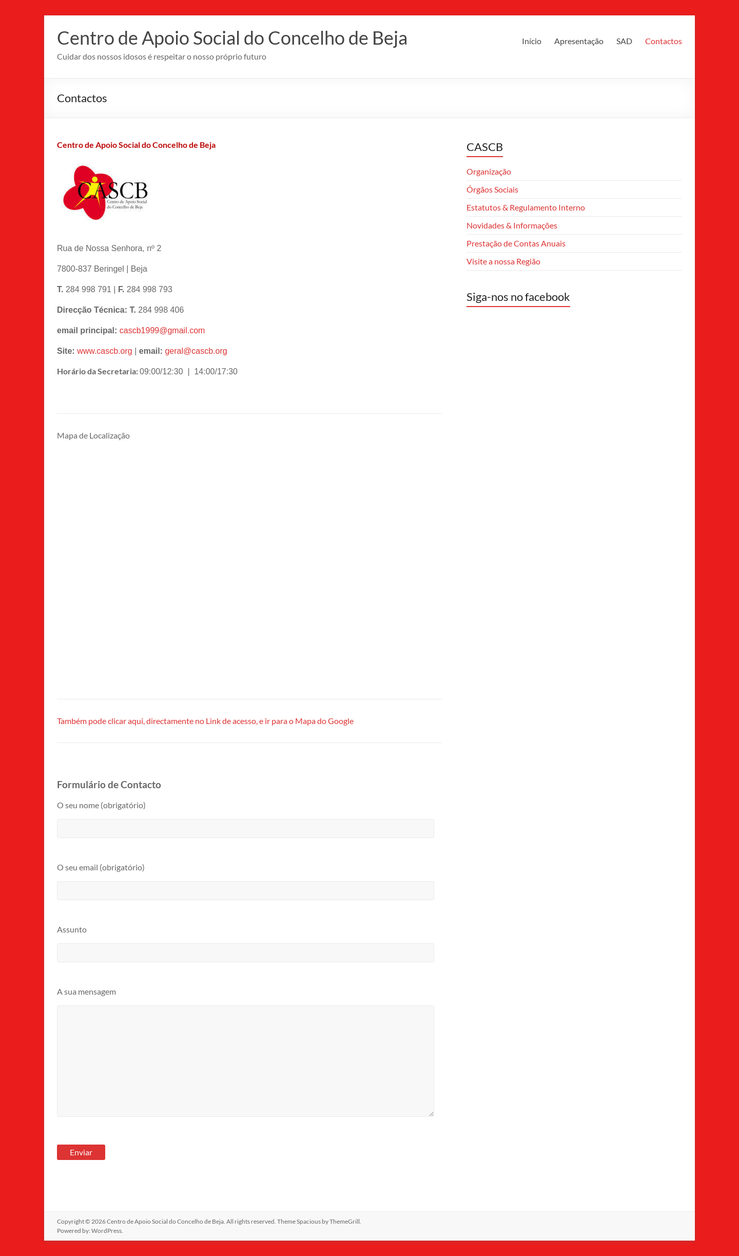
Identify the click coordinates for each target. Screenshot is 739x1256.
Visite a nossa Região (503, 261)
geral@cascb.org (196, 351)
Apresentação (579, 41)
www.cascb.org (104, 351)
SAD (624, 41)
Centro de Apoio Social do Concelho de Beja (232, 37)
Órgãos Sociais (492, 189)
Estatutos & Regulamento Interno (525, 207)
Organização (488, 171)
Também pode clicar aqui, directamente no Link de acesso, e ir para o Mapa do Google (205, 721)
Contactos (663, 41)
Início (531, 41)
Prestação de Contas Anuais (516, 243)
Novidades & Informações (511, 225)
